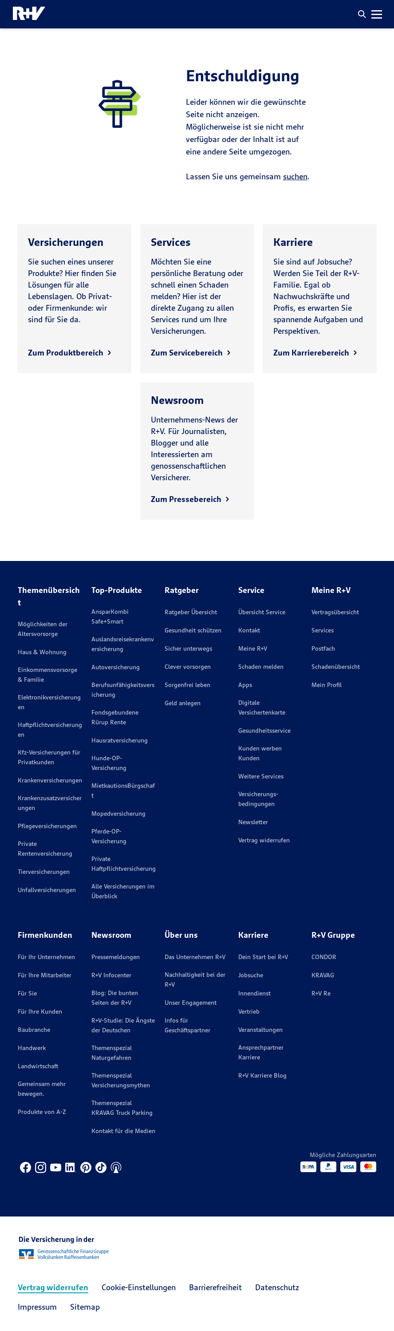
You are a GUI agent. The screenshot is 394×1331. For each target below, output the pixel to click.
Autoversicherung (115, 667)
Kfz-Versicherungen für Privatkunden (49, 757)
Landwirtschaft (38, 1066)
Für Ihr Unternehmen (46, 957)
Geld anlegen (183, 703)
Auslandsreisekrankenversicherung (122, 644)
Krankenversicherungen (50, 780)
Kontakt (249, 630)
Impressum (37, 1307)
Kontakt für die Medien (123, 1131)
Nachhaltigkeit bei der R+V (195, 979)
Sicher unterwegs (188, 648)
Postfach (323, 648)
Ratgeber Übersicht (191, 612)
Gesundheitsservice (264, 731)
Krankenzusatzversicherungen (50, 803)
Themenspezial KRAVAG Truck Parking (122, 1108)
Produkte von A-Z (42, 1112)
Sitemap (85, 1307)
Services (322, 630)
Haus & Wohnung (42, 652)
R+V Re (321, 993)
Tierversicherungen (44, 872)
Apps (245, 685)
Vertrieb (249, 1011)
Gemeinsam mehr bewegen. (42, 1089)
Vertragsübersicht (335, 612)
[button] (362, 14)
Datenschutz (277, 1287)
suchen (295, 176)
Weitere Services (261, 776)
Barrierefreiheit (215, 1287)
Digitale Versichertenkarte (261, 707)
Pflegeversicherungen (47, 826)
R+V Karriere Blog (262, 1075)
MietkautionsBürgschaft (123, 790)
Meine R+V (252, 648)
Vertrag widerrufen (264, 840)
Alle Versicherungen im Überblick (122, 891)
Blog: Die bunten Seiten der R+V (114, 998)
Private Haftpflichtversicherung (123, 864)
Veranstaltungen (260, 1030)
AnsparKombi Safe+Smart (110, 616)
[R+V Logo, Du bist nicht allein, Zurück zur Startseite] (29, 14)
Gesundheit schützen (193, 630)
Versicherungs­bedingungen (258, 799)
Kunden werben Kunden (260, 753)
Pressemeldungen (115, 957)
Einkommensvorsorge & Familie (47, 674)
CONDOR (323, 957)
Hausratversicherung (119, 740)
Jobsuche (250, 975)
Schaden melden (261, 667)
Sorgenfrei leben (187, 685)
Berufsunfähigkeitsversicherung (122, 690)
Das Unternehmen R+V (195, 957)
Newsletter (253, 822)
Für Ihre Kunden (40, 1011)
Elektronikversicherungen (49, 702)
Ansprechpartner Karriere (261, 1052)
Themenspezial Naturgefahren (111, 1053)
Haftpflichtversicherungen (50, 730)
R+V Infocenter (111, 975)
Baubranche (34, 1030)
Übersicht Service (261, 612)
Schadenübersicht (335, 667)
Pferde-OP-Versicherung (108, 836)
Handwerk (32, 1048)
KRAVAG (322, 975)
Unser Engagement (191, 1003)
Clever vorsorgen (188, 667)
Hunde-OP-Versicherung (108, 763)
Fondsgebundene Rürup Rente (114, 717)
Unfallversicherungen (47, 890)
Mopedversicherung (118, 814)
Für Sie (27, 993)
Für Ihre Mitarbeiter (44, 975)
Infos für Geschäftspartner (187, 1025)
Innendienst (254, 993)
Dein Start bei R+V (263, 957)
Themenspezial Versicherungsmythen (120, 1080)
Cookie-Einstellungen (139, 1287)
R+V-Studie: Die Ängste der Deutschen (123, 1025)
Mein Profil (326, 685)
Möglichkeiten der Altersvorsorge (42, 629)
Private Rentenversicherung (45, 848)
